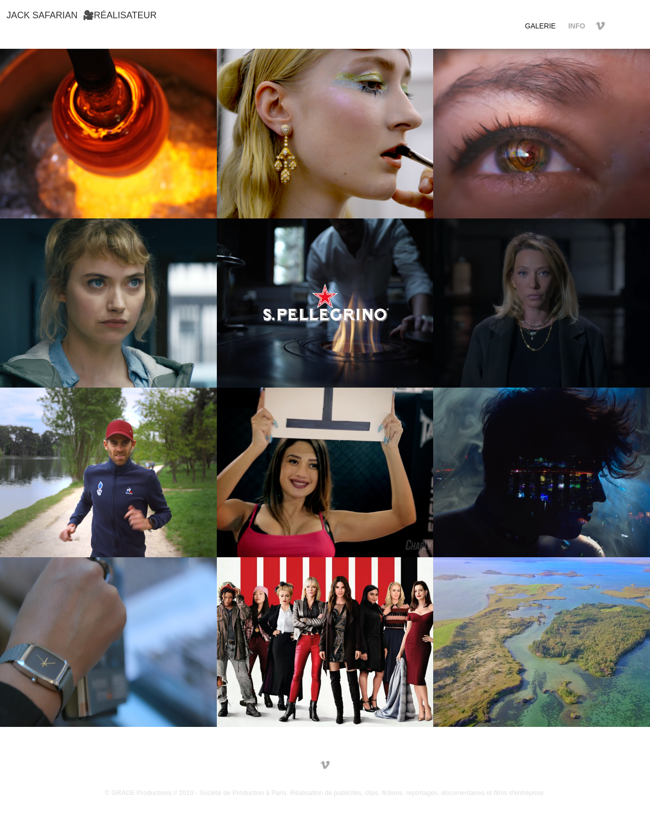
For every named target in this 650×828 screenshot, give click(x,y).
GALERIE (540, 26)
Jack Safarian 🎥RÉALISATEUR (82, 15)
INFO (576, 26)
